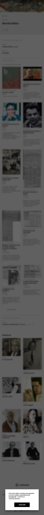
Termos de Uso (14, 498)
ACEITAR (22, 505)
